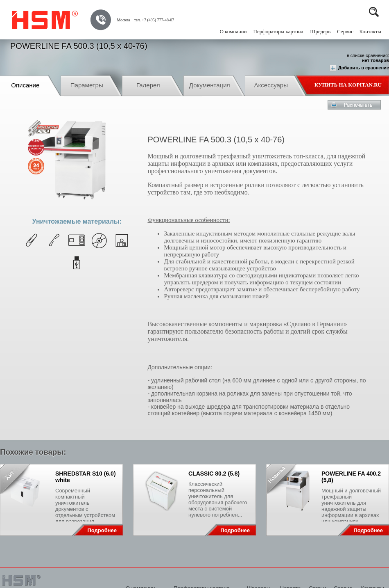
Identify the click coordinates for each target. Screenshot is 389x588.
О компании (233, 31)
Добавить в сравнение (359, 68)
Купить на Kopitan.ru (348, 85)
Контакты (370, 31)
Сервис (345, 31)
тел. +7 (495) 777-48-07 (154, 20)
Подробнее (102, 530)
